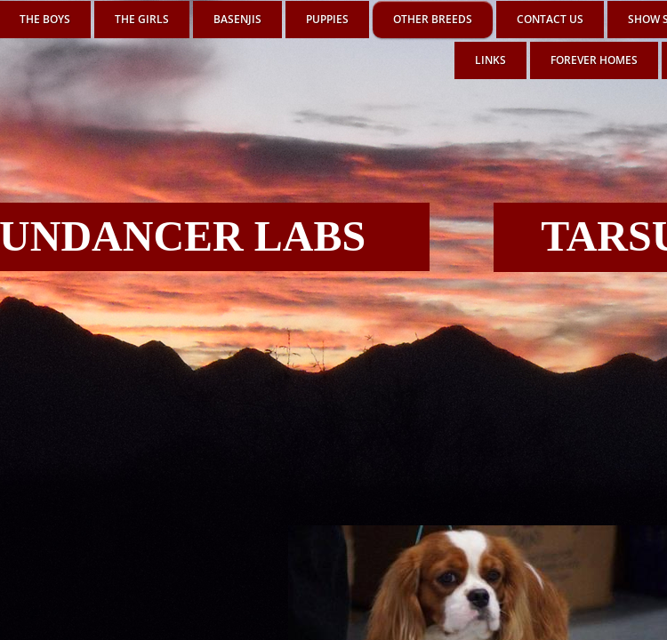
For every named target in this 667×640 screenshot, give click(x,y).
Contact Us (550, 19)
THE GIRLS (142, 19)
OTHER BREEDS (432, 19)
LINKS (490, 60)
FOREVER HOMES (594, 60)
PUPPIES (327, 19)
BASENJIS (237, 19)
